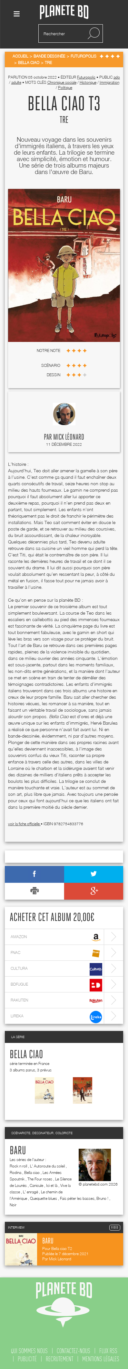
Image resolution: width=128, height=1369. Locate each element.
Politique (65, 87)
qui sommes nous (29, 1350)
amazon (56, 937)
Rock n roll (18, 1166)
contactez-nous (73, 1350)
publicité (27, 1359)
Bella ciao (26, 1055)
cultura (56, 969)
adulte (16, 82)
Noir (13, 1204)
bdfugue (56, 985)
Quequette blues (43, 1198)
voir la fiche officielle (24, 823)
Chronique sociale (61, 82)
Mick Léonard (68, 437)
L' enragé (30, 1191)
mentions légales (100, 1359)
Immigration (109, 82)
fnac (56, 953)
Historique (88, 82)
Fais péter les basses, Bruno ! (84, 1198)
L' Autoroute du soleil (47, 1166)
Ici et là (51, 1185)
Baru (18, 1151)
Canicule (36, 1185)
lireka (56, 1017)
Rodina (15, 1172)
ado (116, 77)
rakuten (56, 1001)
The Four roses (39, 1179)
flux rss (108, 1350)
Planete (64, 12)
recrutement (59, 1359)
